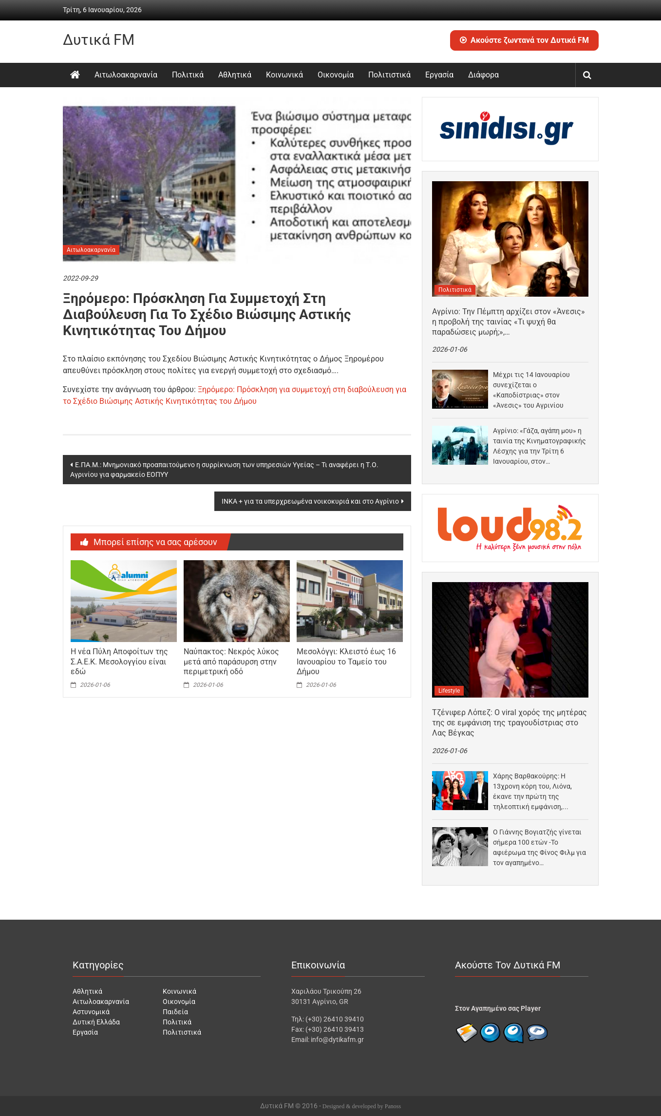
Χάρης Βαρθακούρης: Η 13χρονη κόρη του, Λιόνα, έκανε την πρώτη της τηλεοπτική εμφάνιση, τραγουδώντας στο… (532, 792)
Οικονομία (336, 74)
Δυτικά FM (98, 39)
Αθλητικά (234, 74)
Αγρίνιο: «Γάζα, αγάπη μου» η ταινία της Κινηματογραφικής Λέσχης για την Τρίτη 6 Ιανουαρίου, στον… (539, 446)
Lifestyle (449, 690)
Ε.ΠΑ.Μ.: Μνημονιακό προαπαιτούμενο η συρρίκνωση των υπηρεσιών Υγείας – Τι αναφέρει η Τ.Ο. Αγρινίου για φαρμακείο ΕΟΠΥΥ (224, 469)
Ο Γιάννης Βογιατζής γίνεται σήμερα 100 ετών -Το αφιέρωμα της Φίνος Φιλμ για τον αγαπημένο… (539, 847)
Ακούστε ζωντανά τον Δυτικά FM (524, 40)
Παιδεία (175, 1012)
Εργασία (439, 74)
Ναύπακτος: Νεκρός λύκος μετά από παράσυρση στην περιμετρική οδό (231, 662)
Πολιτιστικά (389, 74)
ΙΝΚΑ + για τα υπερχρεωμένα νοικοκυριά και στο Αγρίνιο (310, 501)
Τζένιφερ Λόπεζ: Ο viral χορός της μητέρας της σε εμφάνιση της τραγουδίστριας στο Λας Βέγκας (509, 723)
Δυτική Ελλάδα (96, 1022)
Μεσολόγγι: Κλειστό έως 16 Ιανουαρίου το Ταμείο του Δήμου (346, 662)
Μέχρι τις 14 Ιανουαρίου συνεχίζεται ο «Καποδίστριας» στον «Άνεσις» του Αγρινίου (531, 390)
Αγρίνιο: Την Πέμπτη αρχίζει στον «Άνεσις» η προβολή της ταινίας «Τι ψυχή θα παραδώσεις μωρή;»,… (508, 322)
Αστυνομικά (91, 1012)
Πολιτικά (188, 74)
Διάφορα (483, 74)
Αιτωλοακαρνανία (125, 74)
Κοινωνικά (284, 74)
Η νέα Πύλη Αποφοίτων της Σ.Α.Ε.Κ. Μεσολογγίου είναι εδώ (119, 662)
